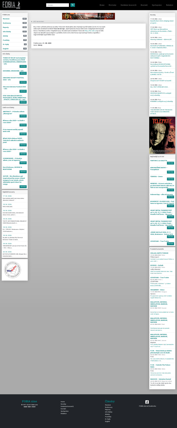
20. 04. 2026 (7, 252)
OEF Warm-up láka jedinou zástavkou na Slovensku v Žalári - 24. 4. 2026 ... (161, 30)
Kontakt (144, 5)
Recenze (108, 405)
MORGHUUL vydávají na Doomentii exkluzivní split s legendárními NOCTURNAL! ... (161, 55)
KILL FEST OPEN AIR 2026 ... (159, 86)
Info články (108, 412)
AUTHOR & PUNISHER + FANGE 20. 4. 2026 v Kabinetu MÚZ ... (162, 45)
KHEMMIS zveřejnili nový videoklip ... (161, 101)
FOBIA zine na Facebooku (147, 403)
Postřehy (108, 417)
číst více (23, 66)
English (107, 421)
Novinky (112, 5)
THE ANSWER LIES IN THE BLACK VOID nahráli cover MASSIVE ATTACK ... (161, 111)
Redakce (169, 5)
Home (102, 5)
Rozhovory (108, 407)
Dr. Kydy (107, 419)
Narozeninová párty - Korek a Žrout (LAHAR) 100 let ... (162, 72)
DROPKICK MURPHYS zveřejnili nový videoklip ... (160, 93)
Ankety (107, 414)
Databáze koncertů (128, 5)
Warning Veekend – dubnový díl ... (161, 38)
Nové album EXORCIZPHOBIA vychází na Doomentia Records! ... (161, 64)
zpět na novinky (37, 21)
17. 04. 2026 (7, 196)
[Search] (57, 5)
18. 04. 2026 (7, 204)
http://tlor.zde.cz (90, 31)
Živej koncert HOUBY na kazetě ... (161, 80)
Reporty (107, 409)
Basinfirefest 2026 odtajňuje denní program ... (162, 21)
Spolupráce (157, 5)
